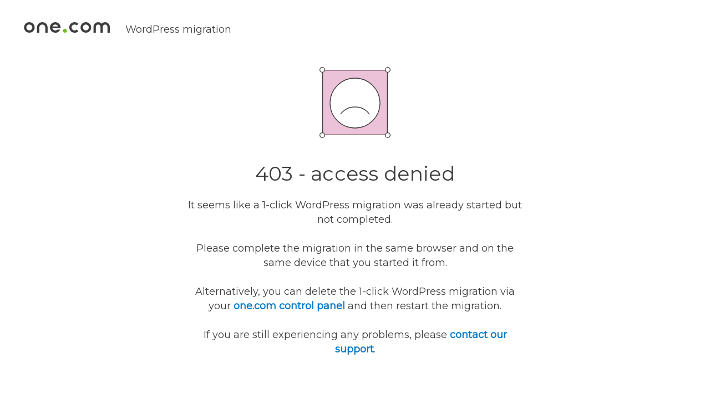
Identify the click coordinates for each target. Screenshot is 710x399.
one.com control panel (289, 306)
